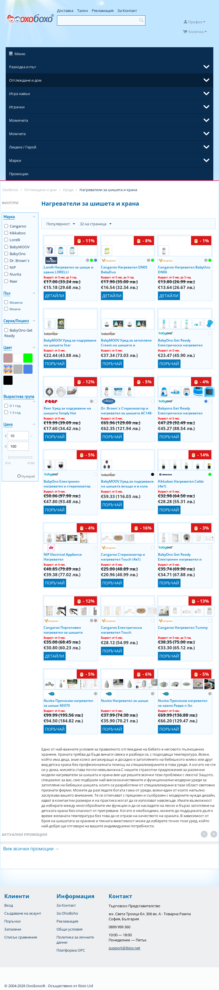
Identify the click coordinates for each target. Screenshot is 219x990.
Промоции (18, 173)
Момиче (13, 302)
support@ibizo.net (124, 947)
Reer (10, 281)
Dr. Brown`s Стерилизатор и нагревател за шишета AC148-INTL (127, 410)
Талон (82, 10)
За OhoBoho (67, 913)
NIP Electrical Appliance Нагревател (63, 556)
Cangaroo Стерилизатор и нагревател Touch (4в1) (123, 556)
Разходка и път (22, 66)
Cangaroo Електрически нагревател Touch (121, 629)
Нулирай (28, 476)
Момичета (18, 120)
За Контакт (127, 10)
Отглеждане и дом (25, 80)
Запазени (12, 929)
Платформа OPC (70, 950)
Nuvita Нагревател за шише (124, 700)
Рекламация (102, 10)
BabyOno (15, 253)
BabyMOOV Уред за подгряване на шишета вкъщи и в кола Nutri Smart (127, 483)
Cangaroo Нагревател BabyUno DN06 (184, 269)
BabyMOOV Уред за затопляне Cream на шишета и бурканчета (126, 342)
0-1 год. (12, 406)
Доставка (65, 10)
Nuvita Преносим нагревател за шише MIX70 (68, 702)
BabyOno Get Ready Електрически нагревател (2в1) (180, 342)
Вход (8, 905)
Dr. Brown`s (16, 260)
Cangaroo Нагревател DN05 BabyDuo (124, 269)
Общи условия (69, 929)
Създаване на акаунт (22, 913)
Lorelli (12, 239)
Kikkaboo (15, 232)
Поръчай (55, 363)
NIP (10, 267)
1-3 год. (12, 412)
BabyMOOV (17, 246)
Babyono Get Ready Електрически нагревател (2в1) (180, 410)
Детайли (54, 295)
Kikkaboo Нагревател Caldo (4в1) (181, 483)
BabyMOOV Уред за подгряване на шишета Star (70, 342)
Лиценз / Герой (22, 147)
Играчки (17, 106)
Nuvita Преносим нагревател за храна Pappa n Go (182, 702)
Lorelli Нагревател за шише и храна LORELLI (68, 269)
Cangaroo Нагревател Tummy (183, 627)
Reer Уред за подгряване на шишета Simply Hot (67, 410)
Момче (12, 309)
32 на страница (95, 224)
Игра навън (19, 93)
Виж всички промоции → (31, 849)
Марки (15, 160)
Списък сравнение (20, 937)
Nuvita (12, 274)
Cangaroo (15, 226)
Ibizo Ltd (85, 985)
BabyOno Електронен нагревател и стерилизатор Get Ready (67, 483)
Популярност (60, 224)
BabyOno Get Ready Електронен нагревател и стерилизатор (180, 556)
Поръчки (12, 921)
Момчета (17, 133)
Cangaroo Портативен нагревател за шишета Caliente (63, 629)
